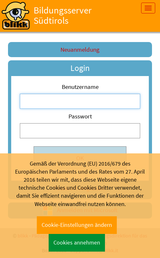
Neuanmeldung (80, 49)
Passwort (80, 116)
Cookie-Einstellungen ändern (77, 224)
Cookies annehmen (76, 242)
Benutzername (80, 86)
